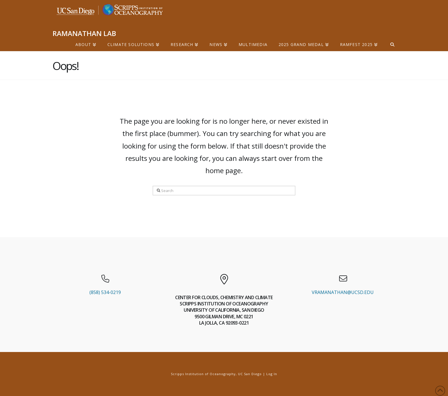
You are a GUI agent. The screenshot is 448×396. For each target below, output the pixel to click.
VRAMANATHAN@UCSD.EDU (343, 292)
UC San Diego (250, 374)
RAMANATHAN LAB (84, 33)
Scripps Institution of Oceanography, (204, 374)
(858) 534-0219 (105, 292)
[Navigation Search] (389, 44)
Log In (271, 374)
